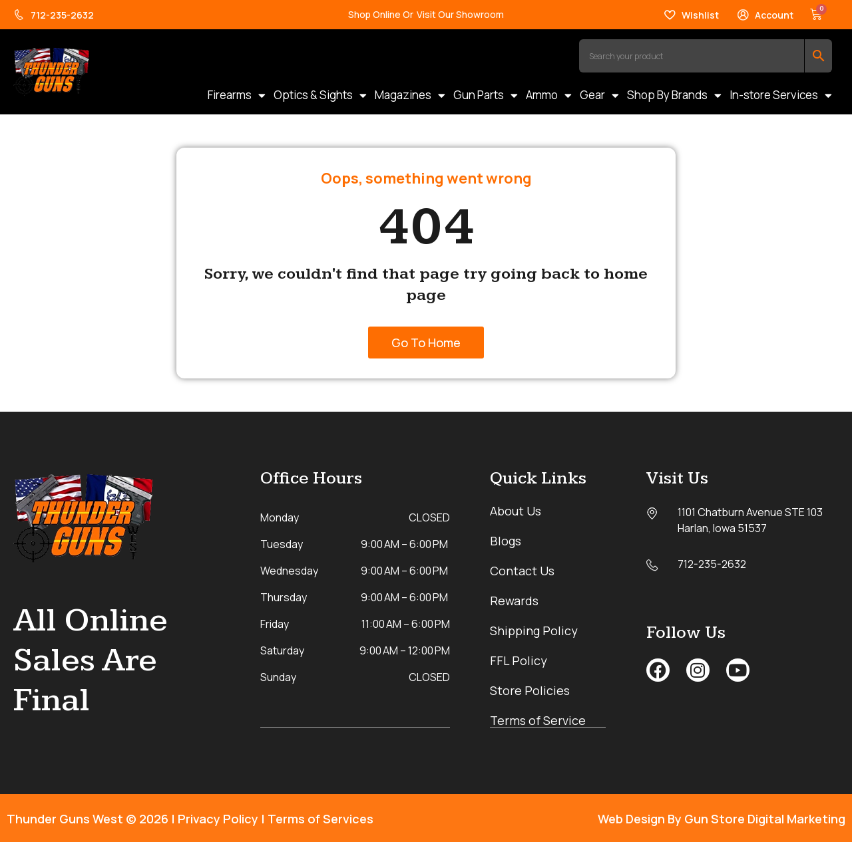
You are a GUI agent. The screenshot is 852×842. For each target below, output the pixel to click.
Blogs (505, 540)
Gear (599, 95)
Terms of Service (538, 720)
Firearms (237, 95)
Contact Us (522, 570)
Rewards (514, 600)
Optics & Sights (320, 95)
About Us (515, 510)
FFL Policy (518, 660)
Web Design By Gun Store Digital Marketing (721, 818)
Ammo (549, 95)
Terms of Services (320, 818)
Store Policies (530, 690)
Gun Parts (485, 95)
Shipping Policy (534, 630)
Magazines (410, 95)
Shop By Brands (674, 95)
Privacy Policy (218, 818)
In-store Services (781, 95)
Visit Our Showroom (460, 14)
